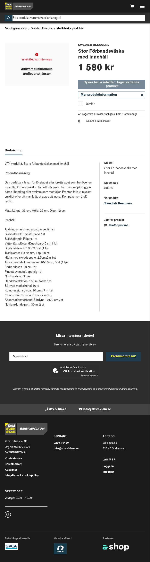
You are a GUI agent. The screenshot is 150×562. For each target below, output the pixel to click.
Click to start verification (79, 371)
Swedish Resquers (118, 203)
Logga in (108, 466)
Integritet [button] (108, 472)
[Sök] (75, 18)
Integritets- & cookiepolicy (22, 475)
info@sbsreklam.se (97, 409)
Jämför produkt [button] (116, 225)
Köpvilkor (11, 470)
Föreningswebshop (16, 28)
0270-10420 (57, 409)
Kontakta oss (13, 458)
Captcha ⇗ (89, 376)
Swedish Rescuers (42, 28)
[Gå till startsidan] (19, 6)
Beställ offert (13, 464)
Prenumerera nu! (123, 356)
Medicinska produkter (70, 28)
